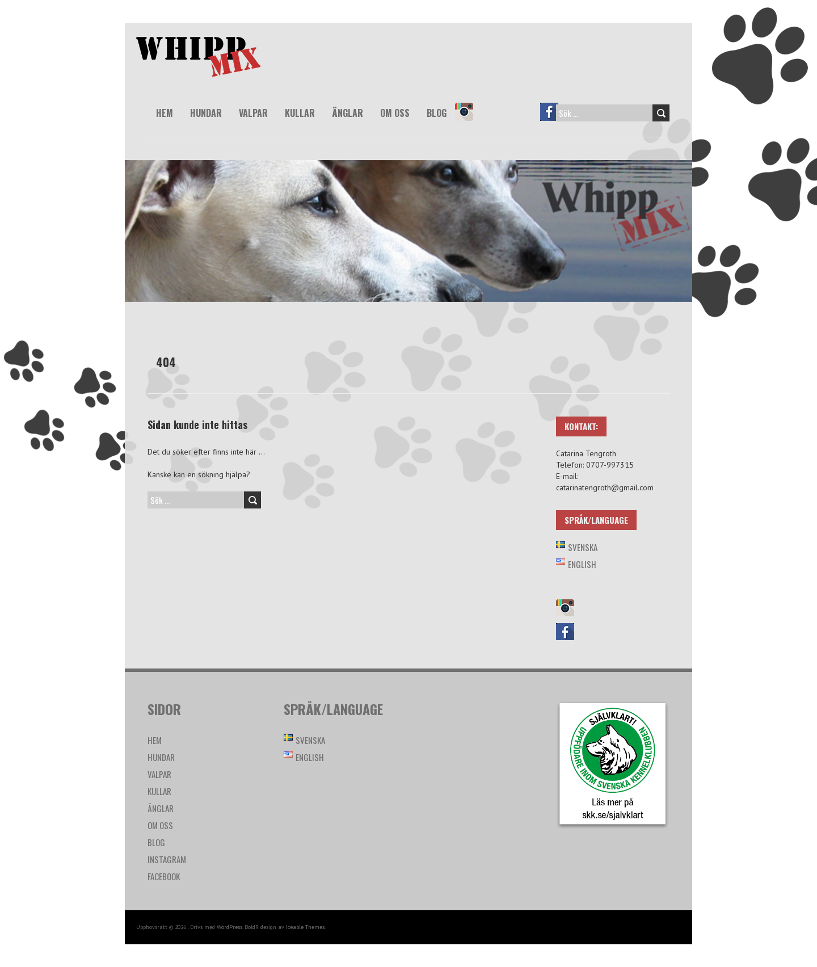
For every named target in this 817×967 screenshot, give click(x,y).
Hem (164, 113)
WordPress (229, 927)
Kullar (300, 113)
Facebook (554, 120)
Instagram (469, 120)
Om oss (395, 113)
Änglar (347, 113)
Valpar (253, 113)
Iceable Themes (305, 927)
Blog (437, 113)
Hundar (206, 113)
